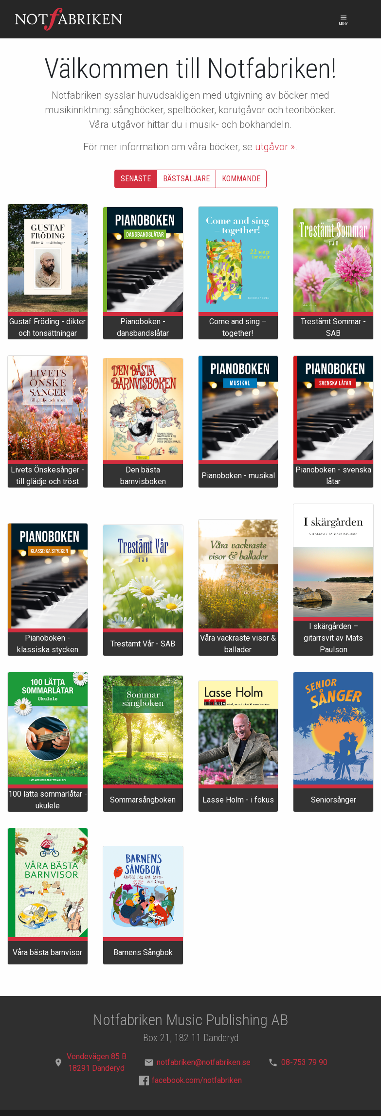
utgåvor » (275, 147)
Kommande (241, 178)
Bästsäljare (186, 178)
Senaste (136, 178)
